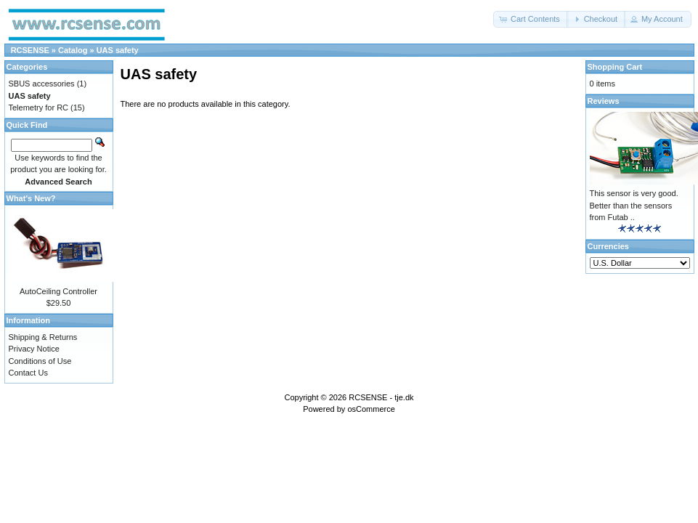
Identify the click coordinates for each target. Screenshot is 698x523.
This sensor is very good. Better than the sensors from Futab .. (634, 205)
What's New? (31, 198)
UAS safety (118, 50)
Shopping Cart (615, 66)
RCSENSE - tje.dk (381, 397)
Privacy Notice (34, 348)
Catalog (72, 50)
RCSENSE (30, 50)
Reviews (604, 101)
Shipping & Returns (43, 337)
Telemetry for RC (39, 107)
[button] (531, 19)
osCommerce (370, 409)
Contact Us (28, 372)
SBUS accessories (42, 83)
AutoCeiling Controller (58, 291)
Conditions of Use (40, 361)
